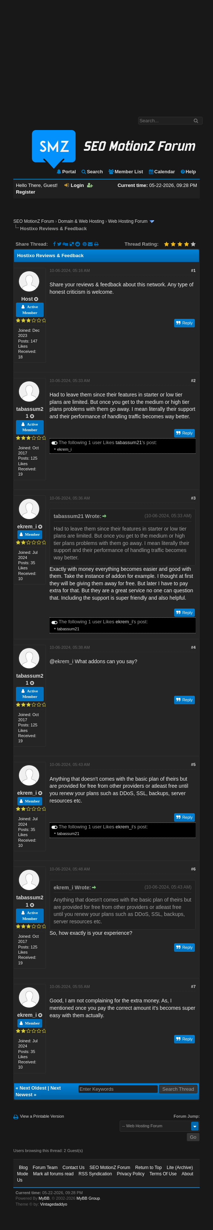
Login (74, 185)
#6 (193, 869)
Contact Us (73, 1167)
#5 (193, 764)
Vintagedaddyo (53, 1204)
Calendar (161, 171)
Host (27, 299)
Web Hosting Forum (127, 221)
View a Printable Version (42, 1116)
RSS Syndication (95, 1173)
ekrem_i (64, 449)
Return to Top (148, 1167)
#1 (193, 270)
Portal (66, 171)
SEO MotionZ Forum (33, 221)
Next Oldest (33, 1088)
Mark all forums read (53, 1173)
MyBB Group (88, 1198)
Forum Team (45, 1167)
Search (92, 171)
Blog (23, 1167)
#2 (193, 380)
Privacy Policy (130, 1173)
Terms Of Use (162, 1173)
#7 (193, 986)
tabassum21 (129, 442)
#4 (193, 647)
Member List (125, 171)
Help (188, 171)
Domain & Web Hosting (81, 221)
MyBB (44, 1198)
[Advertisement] (106, 54)
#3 (193, 498)
